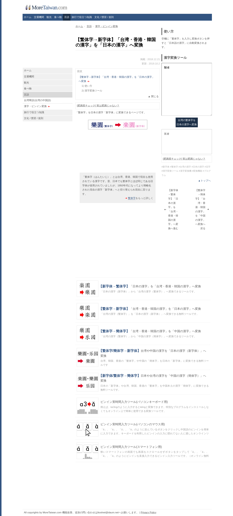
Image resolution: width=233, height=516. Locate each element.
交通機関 (29, 76)
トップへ (206, 180)
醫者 (187, 89)
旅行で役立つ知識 (82, 17)
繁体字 (132, 198)
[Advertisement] (118, 152)
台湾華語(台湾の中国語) (37, 100)
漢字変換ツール (93, 90)
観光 (26, 82)
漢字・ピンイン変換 (35, 106)
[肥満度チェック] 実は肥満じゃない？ (98, 105)
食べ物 (58, 17)
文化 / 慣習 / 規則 (104, 17)
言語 (66, 17)
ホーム (28, 70)
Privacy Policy (148, 512)
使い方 (88, 85)
